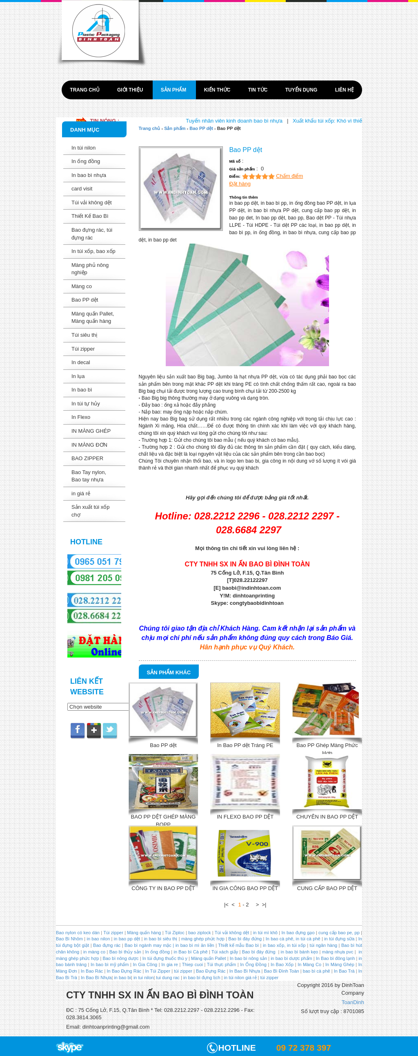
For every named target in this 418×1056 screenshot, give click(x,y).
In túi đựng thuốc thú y (164, 958)
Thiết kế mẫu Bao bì (239, 945)
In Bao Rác (92, 971)
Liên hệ (344, 90)
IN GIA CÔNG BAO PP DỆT (245, 888)
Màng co (81, 286)
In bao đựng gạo (297, 932)
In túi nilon (83, 148)
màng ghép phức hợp (203, 938)
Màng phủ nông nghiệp (90, 269)
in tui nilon (143, 977)
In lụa (78, 376)
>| (264, 905)
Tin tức (258, 90)
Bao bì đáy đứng (245, 938)
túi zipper (183, 971)
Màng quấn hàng (144, 932)
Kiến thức (218, 90)
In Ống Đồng (253, 964)
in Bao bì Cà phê (190, 951)
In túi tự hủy (85, 403)
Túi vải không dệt (91, 202)
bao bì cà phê (316, 971)
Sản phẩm (174, 90)
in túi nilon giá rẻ (240, 977)
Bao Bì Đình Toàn (281, 971)
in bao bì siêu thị (161, 938)
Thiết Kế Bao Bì (90, 216)
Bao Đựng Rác (211, 971)
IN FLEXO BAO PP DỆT (245, 817)
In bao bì (81, 390)
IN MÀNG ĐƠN (89, 445)
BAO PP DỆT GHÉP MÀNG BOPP (163, 820)
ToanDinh (353, 1002)
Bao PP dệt (84, 300)
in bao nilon (97, 938)
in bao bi (122, 977)
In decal (80, 362)
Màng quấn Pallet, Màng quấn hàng (92, 317)
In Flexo (80, 417)
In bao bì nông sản (248, 958)
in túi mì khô (265, 932)
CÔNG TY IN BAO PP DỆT (163, 888)
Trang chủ (85, 90)
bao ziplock (199, 932)
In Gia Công (144, 964)
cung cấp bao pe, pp (339, 932)
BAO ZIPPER (87, 458)
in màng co (93, 951)
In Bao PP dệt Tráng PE (245, 745)
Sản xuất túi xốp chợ (90, 511)
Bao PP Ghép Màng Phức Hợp (327, 748)
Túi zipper (83, 349)
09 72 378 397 (303, 1047)
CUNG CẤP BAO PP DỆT (327, 888)
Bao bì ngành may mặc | (148, 945)
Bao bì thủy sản (125, 951)
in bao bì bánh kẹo (299, 951)
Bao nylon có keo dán (78, 932)
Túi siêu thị (84, 335)
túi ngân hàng (322, 945)
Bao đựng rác (106, 945)
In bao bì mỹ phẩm (110, 964)
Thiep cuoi (192, 964)
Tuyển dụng (302, 90)
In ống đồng (85, 161)
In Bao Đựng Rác (123, 971)
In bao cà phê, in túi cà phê (293, 938)
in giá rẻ (80, 493)
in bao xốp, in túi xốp (284, 945)
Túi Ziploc (175, 932)
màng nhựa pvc (338, 951)
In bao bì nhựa (88, 175)
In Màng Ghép (339, 964)
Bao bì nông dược (120, 958)
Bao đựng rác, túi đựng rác (91, 234)
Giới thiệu (131, 90)
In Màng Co (309, 964)
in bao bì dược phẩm (291, 958)
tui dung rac (168, 977)
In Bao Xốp (282, 964)
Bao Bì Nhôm (69, 938)
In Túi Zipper (157, 971)
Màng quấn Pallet (208, 958)
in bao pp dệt (126, 938)
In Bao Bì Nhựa (244, 971)
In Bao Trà (344, 971)
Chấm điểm (289, 176)
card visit (81, 189)
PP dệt (268, 377)
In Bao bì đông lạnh (335, 958)
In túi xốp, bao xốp (93, 251)
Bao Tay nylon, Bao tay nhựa (88, 476)
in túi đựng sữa (338, 938)
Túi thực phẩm (221, 964)
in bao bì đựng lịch (201, 977)
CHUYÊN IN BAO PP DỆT (327, 817)
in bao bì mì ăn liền (194, 945)
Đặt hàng (240, 184)
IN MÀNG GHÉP (91, 431)
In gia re (169, 964)
